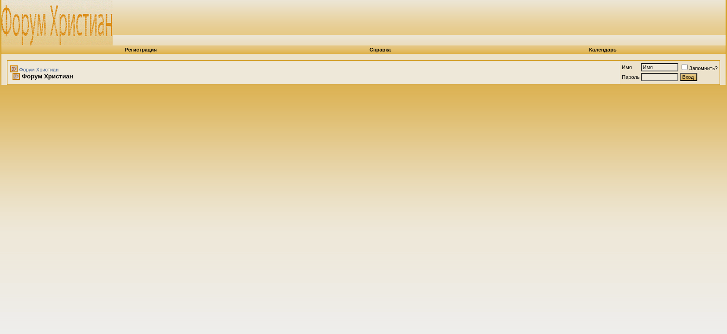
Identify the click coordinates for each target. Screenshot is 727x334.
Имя (626, 67)
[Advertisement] (451, 21)
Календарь (603, 49)
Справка (380, 49)
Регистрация (141, 49)
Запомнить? (700, 68)
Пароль (630, 77)
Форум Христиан (38, 69)
